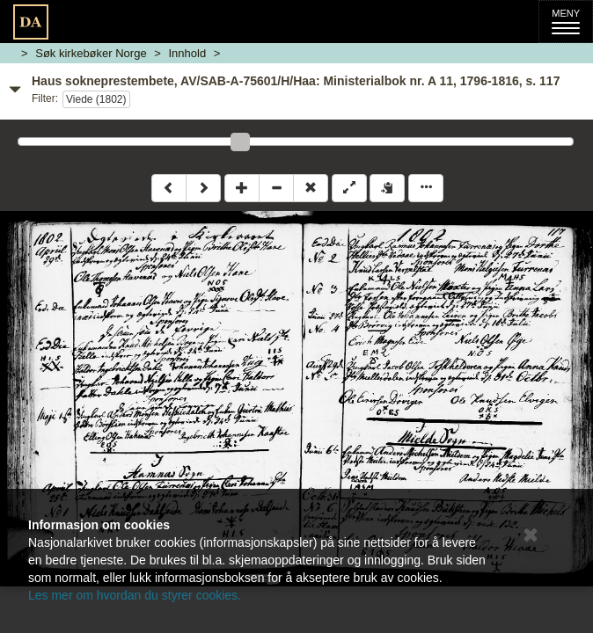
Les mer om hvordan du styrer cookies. (134, 595)
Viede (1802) (96, 99)
